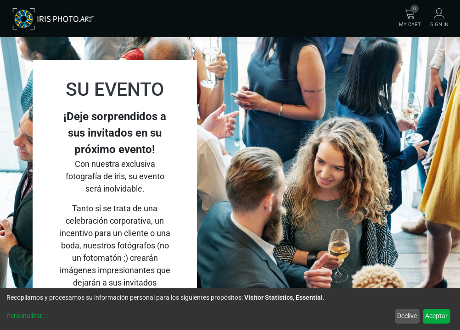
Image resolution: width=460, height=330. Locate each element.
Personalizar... (26, 315)
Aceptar (436, 315)
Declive (407, 315)
